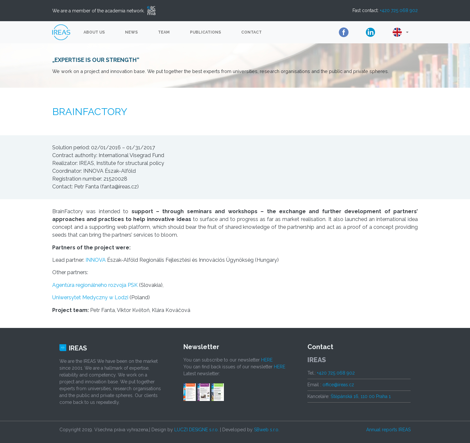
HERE (267, 359)
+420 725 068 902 (399, 10)
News (131, 32)
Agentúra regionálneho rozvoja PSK (95, 285)
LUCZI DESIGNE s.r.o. (196, 429)
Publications (205, 32)
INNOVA (96, 260)
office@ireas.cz (338, 384)
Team (164, 32)
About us (94, 32)
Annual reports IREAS (388, 429)
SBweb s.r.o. (266, 429)
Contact (251, 32)
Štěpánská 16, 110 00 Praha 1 (361, 396)
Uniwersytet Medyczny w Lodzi (90, 297)
